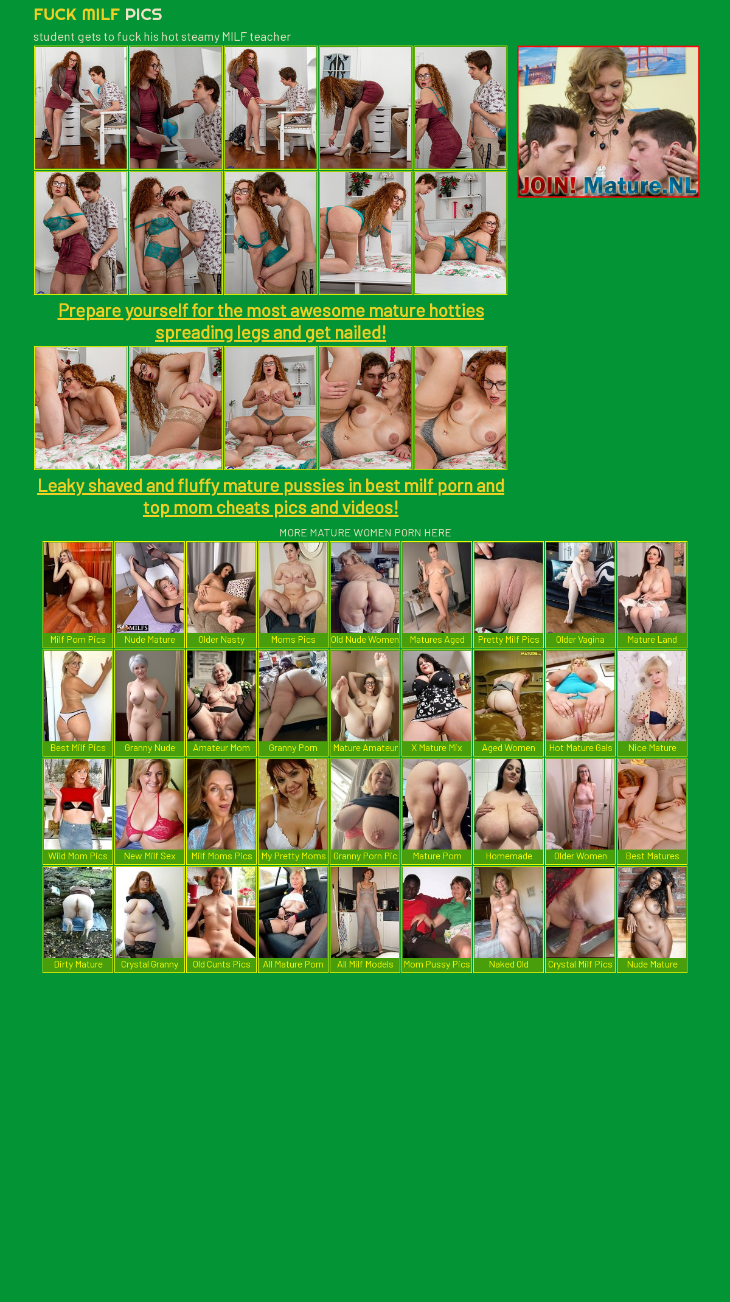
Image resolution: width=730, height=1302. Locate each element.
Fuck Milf (97, 13)
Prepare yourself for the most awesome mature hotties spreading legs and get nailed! (271, 320)
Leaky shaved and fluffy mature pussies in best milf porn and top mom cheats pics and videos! (270, 496)
